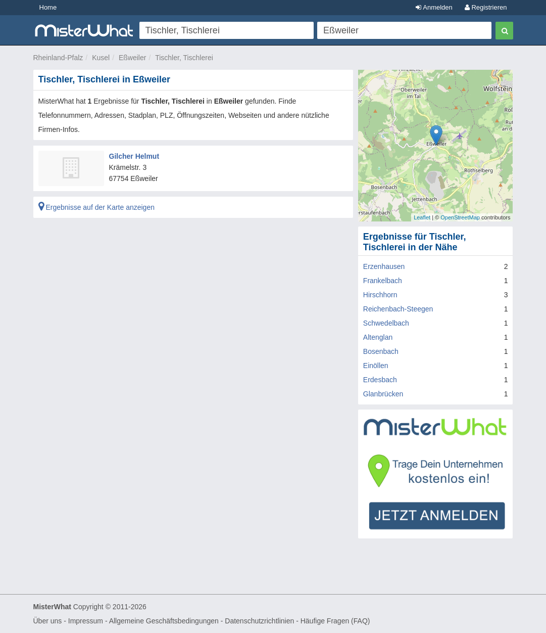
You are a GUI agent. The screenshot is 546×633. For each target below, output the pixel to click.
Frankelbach (382, 281)
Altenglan (377, 337)
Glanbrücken (383, 394)
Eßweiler (132, 58)
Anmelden (434, 7)
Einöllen (375, 365)
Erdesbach (380, 380)
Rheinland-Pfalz (58, 58)
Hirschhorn (380, 295)
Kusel (101, 58)
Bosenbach (381, 351)
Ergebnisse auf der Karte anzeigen (96, 207)
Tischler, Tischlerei (184, 58)
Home (48, 7)
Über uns (47, 621)
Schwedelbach (386, 323)
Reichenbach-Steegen (398, 309)
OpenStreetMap (460, 217)
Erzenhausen (384, 266)
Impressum (85, 621)
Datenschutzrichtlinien (259, 621)
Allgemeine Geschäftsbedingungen (164, 621)
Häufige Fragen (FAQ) (335, 621)
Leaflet (422, 217)
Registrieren (486, 7)
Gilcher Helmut (134, 156)
